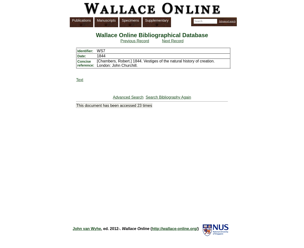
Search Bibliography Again (168, 97)
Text (79, 80)
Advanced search (227, 21)
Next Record (173, 41)
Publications (81, 20)
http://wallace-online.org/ (174, 229)
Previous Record (134, 41)
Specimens (130, 20)
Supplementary (157, 20)
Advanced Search (128, 97)
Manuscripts (106, 20)
